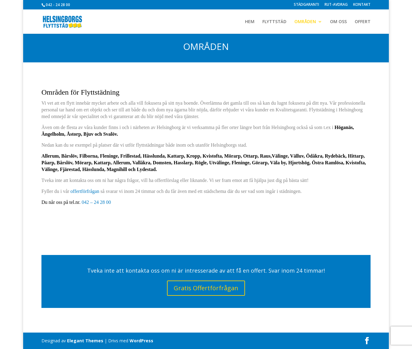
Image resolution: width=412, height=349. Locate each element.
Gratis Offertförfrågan (206, 288)
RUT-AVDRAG (336, 5)
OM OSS (338, 21)
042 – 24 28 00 (96, 202)
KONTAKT (362, 5)
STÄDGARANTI (306, 5)
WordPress (141, 341)
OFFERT (363, 21)
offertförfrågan (84, 191)
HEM (249, 21)
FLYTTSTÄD (274, 21)
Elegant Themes (85, 341)
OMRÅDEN (305, 21)
